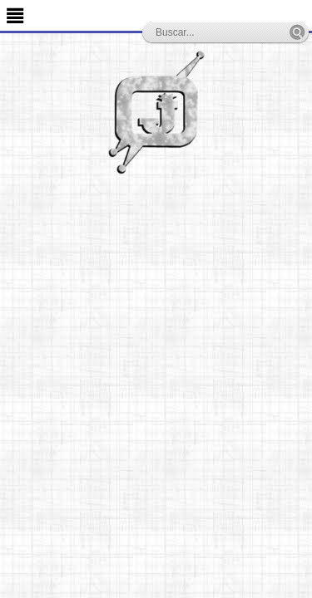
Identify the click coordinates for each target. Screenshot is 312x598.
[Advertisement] (156, 338)
